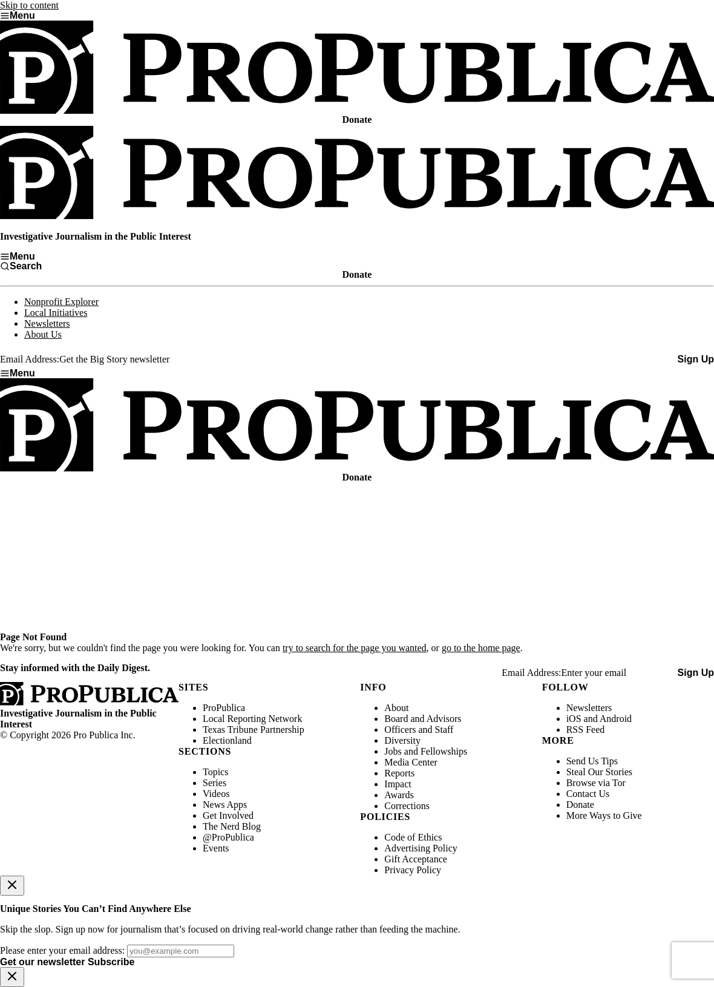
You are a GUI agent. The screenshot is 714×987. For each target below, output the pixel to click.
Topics (215, 772)
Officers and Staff (418, 729)
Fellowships (444, 751)
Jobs (392, 751)
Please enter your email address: (62, 950)
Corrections (407, 806)
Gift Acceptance (415, 859)
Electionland (227, 740)
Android (616, 718)
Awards (398, 795)
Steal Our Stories (599, 772)
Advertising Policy (420, 848)
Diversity (402, 740)
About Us (43, 334)
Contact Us (588, 794)
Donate (580, 804)
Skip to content (29, 5)
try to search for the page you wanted (355, 648)
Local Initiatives (55, 312)
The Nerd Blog (232, 826)
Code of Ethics (413, 837)
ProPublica (224, 708)
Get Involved (228, 815)
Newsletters (47, 323)
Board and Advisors (422, 718)
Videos (216, 794)
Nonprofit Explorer (61, 302)
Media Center (410, 762)
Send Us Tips (592, 761)
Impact (397, 784)
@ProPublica (228, 837)
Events (216, 848)
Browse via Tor (596, 783)
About (396, 708)
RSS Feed (585, 729)
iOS (573, 718)
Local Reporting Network (252, 718)
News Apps (225, 804)
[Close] (12, 886)
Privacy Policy (412, 870)
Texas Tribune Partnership (253, 729)
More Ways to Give (604, 815)
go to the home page (481, 648)
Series (214, 783)
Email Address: (29, 359)
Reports (399, 773)
